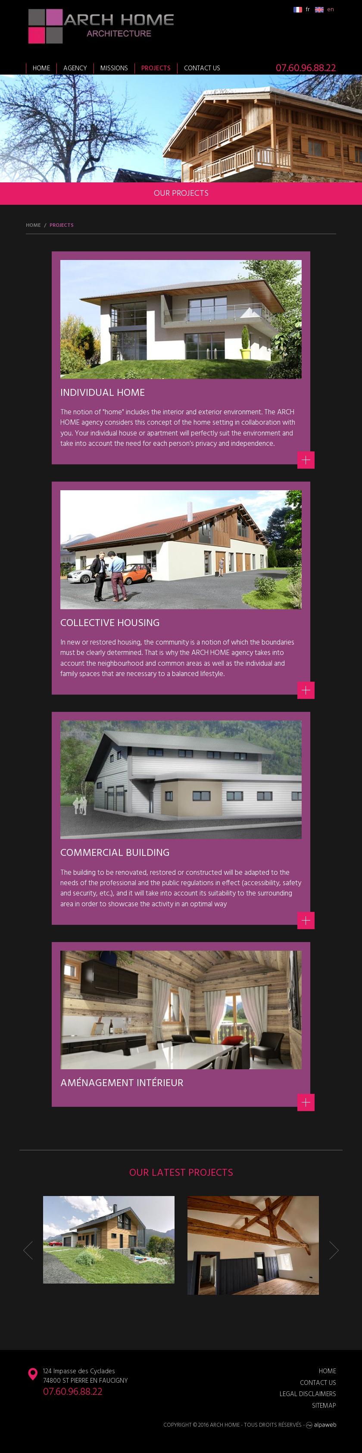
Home (41, 68)
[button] (32, 1250)
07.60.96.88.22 (306, 68)
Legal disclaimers (308, 1394)
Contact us (202, 68)
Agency (75, 68)
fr (301, 10)
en (324, 10)
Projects (156, 68)
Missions (114, 68)
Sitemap (324, 1406)
